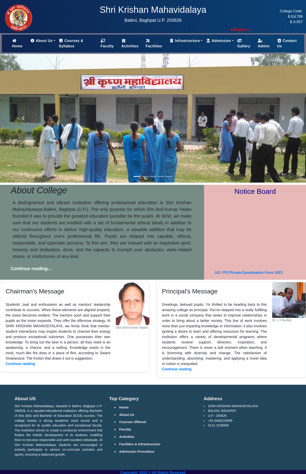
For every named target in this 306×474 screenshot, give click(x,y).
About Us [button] (41, 41)
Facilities (154, 43)
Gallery (243, 43)
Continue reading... (31, 268)
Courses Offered (132, 422)
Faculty (107, 43)
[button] (23, 118)
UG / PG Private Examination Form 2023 (248, 274)
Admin (263, 43)
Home (20, 43)
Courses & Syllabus (71, 43)
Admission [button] (218, 41)
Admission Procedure (136, 451)
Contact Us (287, 43)
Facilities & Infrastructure (139, 444)
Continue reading (20, 364)
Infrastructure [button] (184, 41)
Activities (129, 43)
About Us (126, 415)
